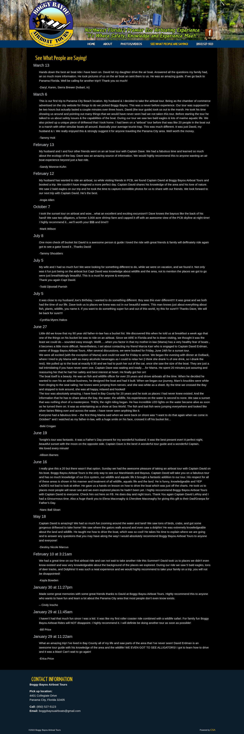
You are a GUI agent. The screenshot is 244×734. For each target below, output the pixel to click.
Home (91, 44)
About (107, 44)
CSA (212, 729)
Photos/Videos (131, 44)
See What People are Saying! (169, 44)
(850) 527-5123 (204, 44)
